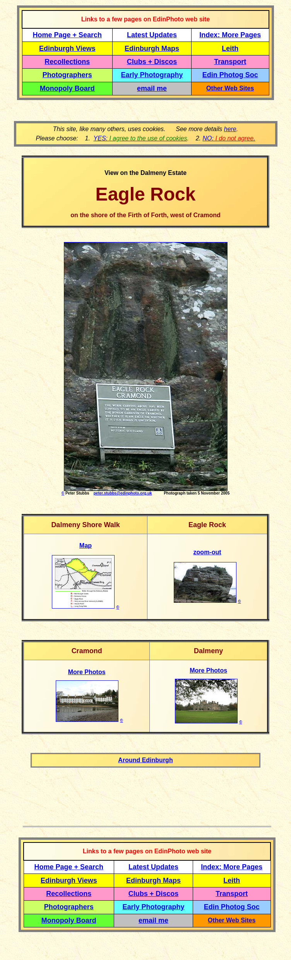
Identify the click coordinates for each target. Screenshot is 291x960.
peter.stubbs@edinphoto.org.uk (123, 493)
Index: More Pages (230, 35)
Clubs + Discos (152, 62)
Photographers (67, 75)
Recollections (67, 62)
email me (152, 88)
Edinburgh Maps (152, 48)
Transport (230, 62)
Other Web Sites (230, 88)
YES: (140, 138)
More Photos (87, 672)
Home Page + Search (67, 35)
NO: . (228, 138)
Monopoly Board (67, 88)
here (230, 129)
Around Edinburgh (145, 760)
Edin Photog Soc (230, 75)
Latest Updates (152, 35)
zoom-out (207, 552)
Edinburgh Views (67, 48)
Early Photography (152, 75)
